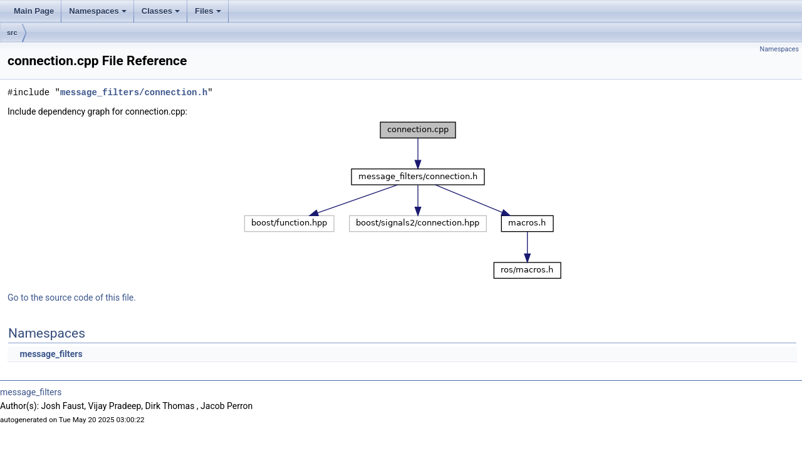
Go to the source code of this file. (72, 298)
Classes (161, 11)
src (12, 32)
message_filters (50, 354)
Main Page (34, 11)
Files (208, 11)
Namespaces (98, 11)
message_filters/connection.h (133, 92)
